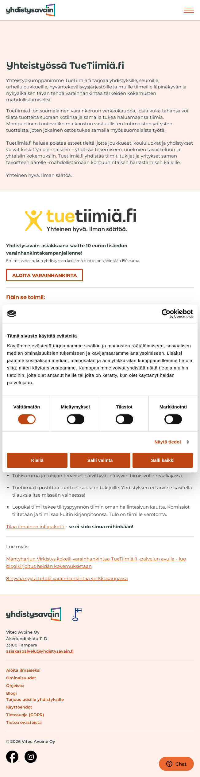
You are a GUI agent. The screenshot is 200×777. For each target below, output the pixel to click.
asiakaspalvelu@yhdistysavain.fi (40, 651)
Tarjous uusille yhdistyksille (35, 699)
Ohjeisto (15, 685)
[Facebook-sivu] (12, 758)
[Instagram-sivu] (31, 758)
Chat (176, 764)
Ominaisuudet (21, 677)
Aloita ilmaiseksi (23, 670)
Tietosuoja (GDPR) (25, 714)
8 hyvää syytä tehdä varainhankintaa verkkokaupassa (67, 578)
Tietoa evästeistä (24, 722)
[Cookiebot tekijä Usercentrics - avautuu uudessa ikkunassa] (166, 313)
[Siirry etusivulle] (27, 10)
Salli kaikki (163, 460)
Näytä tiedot (168, 441)
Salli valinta (100, 460)
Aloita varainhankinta (44, 275)
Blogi (11, 693)
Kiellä (37, 460)
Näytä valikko (189, 10)
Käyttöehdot (19, 707)
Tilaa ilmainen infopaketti (35, 526)
